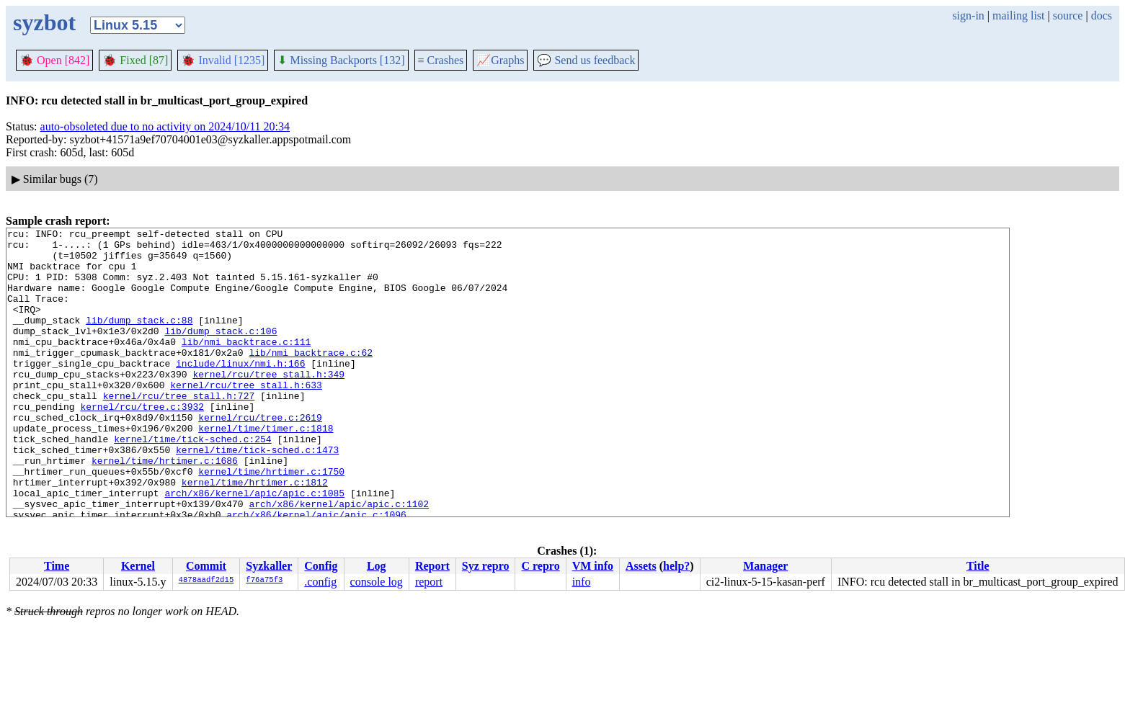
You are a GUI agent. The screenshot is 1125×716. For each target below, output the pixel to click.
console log (376, 582)
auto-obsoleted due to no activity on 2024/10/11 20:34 (165, 126)
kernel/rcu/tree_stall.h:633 (246, 417)
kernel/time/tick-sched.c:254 (192, 481)
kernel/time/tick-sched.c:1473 (257, 494)
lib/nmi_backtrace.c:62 (311, 378)
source (1068, 15)
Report (432, 566)
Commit (206, 566)
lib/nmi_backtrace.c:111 (246, 365)
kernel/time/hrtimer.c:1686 (165, 507)
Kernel (138, 566)
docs (1101, 15)
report (429, 582)
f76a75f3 (264, 581)
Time (56, 566)
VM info (592, 566)
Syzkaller (269, 566)
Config (320, 566)
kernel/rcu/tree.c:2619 (260, 455)
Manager (765, 566)
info (581, 582)
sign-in (968, 15)
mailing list (1018, 15)
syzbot (44, 22)
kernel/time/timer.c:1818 (265, 468)
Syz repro (486, 566)
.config (320, 582)
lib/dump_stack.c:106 (220, 352)
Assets (641, 566)
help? (676, 566)
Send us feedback (586, 60)
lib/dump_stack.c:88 (139, 339)
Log (376, 566)
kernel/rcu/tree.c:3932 (142, 443)
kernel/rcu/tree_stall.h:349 (268, 404)
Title (978, 566)
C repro (540, 566)
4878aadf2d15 (206, 581)
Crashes (441, 60)
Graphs (500, 60)
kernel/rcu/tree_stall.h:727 (179, 430)
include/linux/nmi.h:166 (240, 391)
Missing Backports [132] (340, 60)
